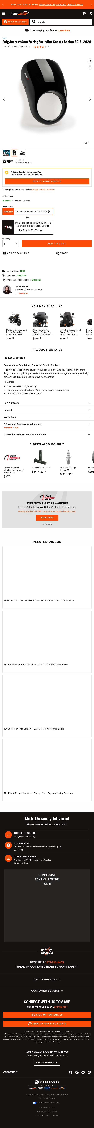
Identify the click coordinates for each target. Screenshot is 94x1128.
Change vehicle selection (43, 189)
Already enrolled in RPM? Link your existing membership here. (47, 511)
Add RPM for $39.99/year (30, 230)
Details (45, 225)
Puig (4, 38)
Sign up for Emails (49, 1014)
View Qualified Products (61, 1031)
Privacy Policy (46, 1107)
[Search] (61, 22)
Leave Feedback (47, 1062)
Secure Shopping (47, 1098)
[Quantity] (10, 243)
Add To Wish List (18, 253)
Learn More (47, 524)
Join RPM (18, 849)
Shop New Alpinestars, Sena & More (61, 4)
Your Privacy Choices (48, 1102)
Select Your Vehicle (47, 181)
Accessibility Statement (47, 1115)
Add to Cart (56, 243)
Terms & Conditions (47, 1111)
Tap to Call (23, 293)
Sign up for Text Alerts (49, 1023)
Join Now (47, 517)
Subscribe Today (21, 863)
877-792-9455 (55, 962)
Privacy (57, 1041)
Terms (49, 1041)
